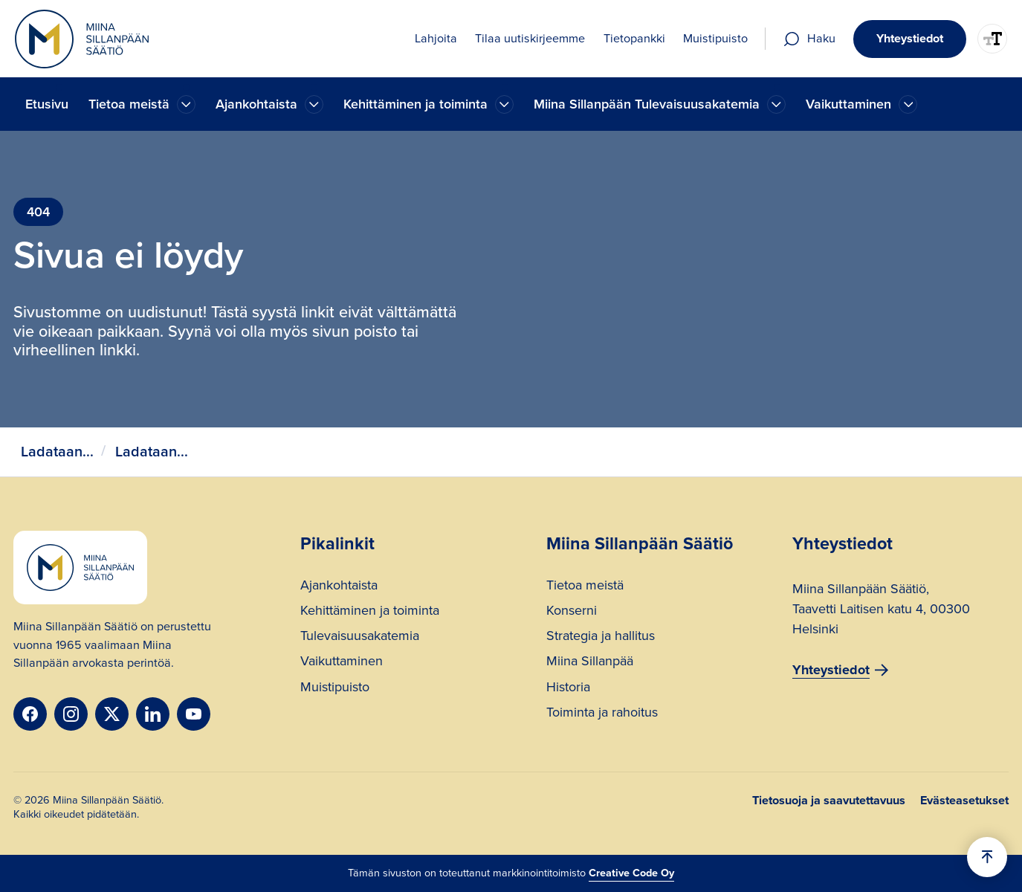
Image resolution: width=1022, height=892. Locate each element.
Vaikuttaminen (341, 662)
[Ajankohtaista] (186, 104)
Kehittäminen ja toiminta (369, 612)
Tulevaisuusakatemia (359, 637)
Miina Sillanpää (589, 662)
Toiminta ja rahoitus (602, 714)
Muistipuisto (334, 689)
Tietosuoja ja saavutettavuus (828, 801)
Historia (568, 689)
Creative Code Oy (631, 872)
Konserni (571, 612)
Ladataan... (57, 451)
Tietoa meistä (585, 587)
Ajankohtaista (339, 587)
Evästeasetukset (964, 801)
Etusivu (46, 104)
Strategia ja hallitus (600, 637)
